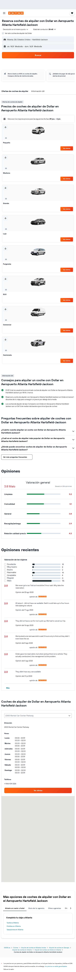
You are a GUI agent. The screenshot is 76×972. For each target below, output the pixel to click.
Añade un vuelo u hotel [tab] (14, 908)
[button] (4, 13)
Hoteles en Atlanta (14, 926)
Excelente (11, 564)
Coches (15, 948)
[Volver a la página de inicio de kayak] (16, 13)
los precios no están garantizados (56, 966)
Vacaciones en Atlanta (15, 929)
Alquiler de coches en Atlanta (22, 950)
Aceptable (11, 575)
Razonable (11, 572)
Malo (9, 581)
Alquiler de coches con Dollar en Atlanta (48, 950)
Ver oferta (66, 148)
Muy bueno (12, 567)
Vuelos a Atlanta (13, 923)
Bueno (10, 570)
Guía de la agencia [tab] (36, 908)
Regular (10, 578)
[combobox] (15, 29)
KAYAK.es (7, 948)
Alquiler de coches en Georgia (59, 948)
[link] (38, 790)
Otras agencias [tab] (54, 908)
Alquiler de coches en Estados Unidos (33, 948)
